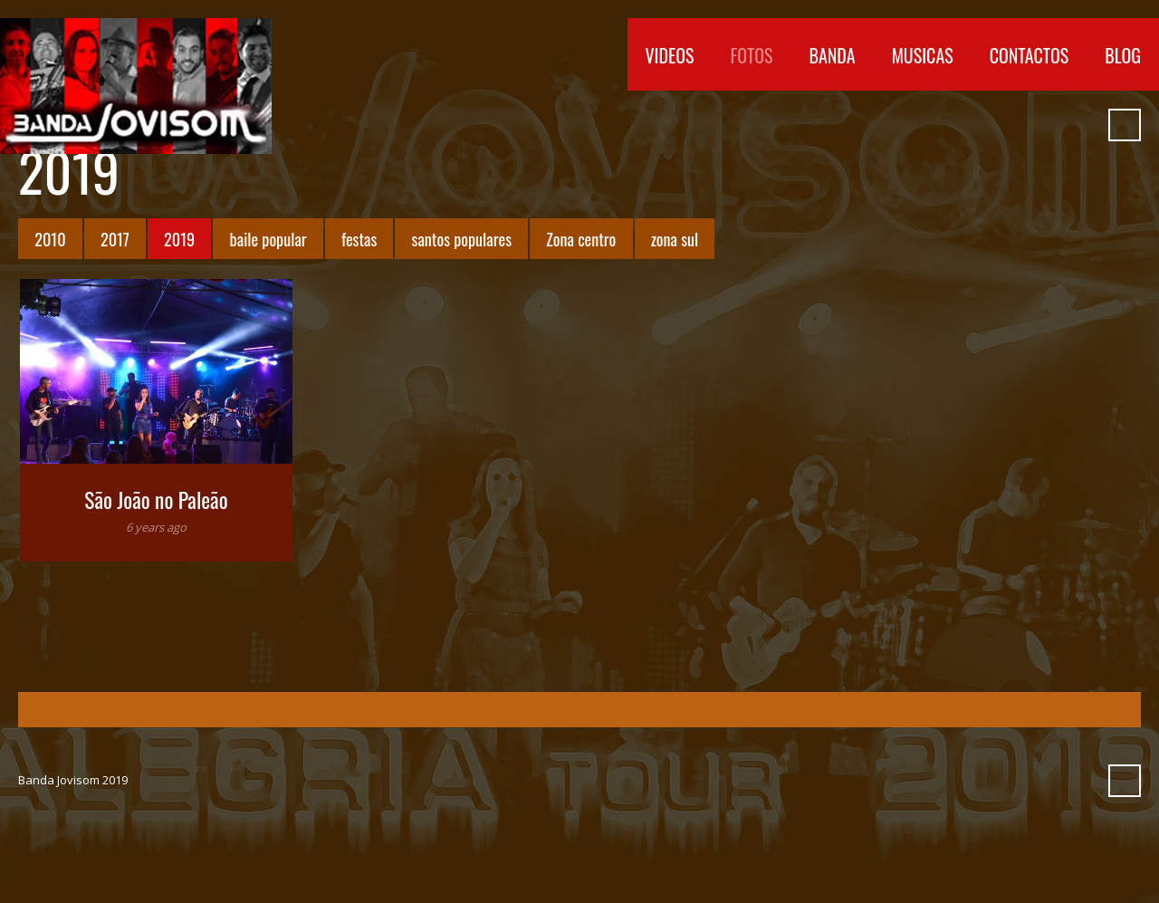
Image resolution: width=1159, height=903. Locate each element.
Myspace (1047, 125)
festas (359, 238)
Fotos (752, 55)
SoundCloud (1015, 125)
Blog (1123, 55)
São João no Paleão (155, 499)
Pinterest (1080, 125)
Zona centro (581, 238)
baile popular (268, 238)
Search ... (1124, 125)
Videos (670, 55)
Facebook (917, 125)
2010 (49, 238)
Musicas (922, 55)
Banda (832, 55)
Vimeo (982, 125)
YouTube (950, 125)
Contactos (1029, 55)
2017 (115, 238)
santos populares (462, 238)
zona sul (674, 238)
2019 (179, 238)
